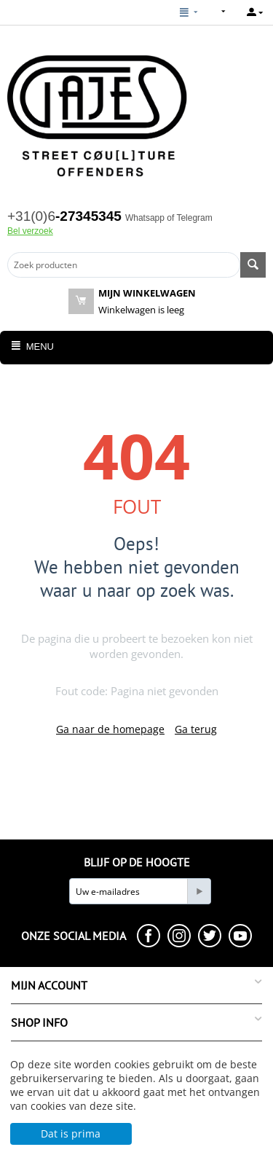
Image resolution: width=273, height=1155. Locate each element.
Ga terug (196, 729)
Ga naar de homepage (110, 729)
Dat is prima (70, 1133)
